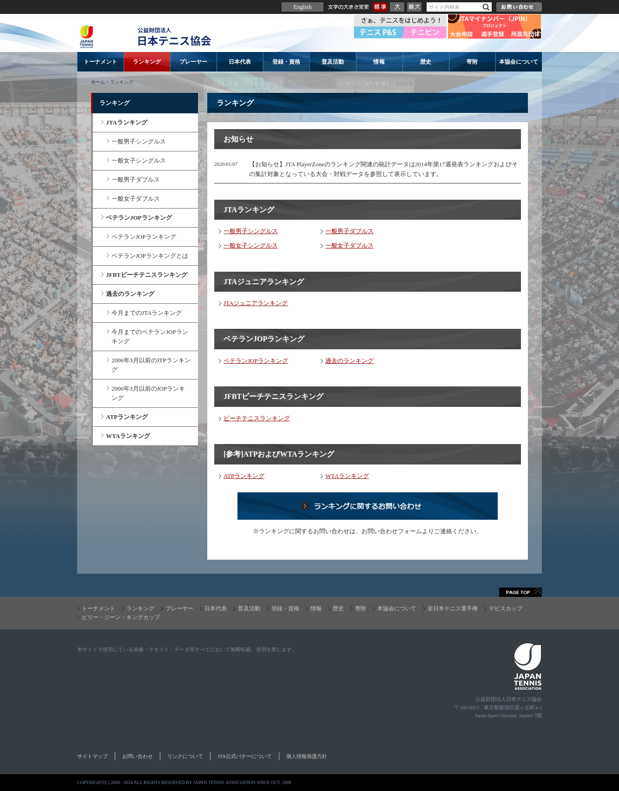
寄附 (472, 62)
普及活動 (333, 62)
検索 (486, 7)
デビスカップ (505, 608)
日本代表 (240, 62)
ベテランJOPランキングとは (150, 255)
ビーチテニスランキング (257, 418)
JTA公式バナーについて (244, 756)
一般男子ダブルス (349, 231)
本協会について (518, 62)
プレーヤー (193, 62)
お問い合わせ (519, 7)
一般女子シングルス (251, 245)
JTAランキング (126, 122)
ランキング (147, 62)
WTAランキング (347, 475)
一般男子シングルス (251, 231)
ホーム (98, 82)
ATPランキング (244, 475)
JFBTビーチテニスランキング (146, 274)
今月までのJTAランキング (147, 312)
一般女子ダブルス (349, 245)
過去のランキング (349, 360)
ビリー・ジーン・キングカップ (121, 617)
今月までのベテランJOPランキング (150, 336)
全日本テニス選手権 (453, 608)
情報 (379, 62)
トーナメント (100, 62)
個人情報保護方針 (306, 756)
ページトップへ (520, 592)
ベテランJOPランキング (256, 360)
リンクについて (185, 756)
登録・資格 (286, 62)
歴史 (425, 62)
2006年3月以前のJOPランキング (148, 393)
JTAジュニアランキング (256, 303)
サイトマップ (92, 756)
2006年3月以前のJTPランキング (151, 365)
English (302, 6)
